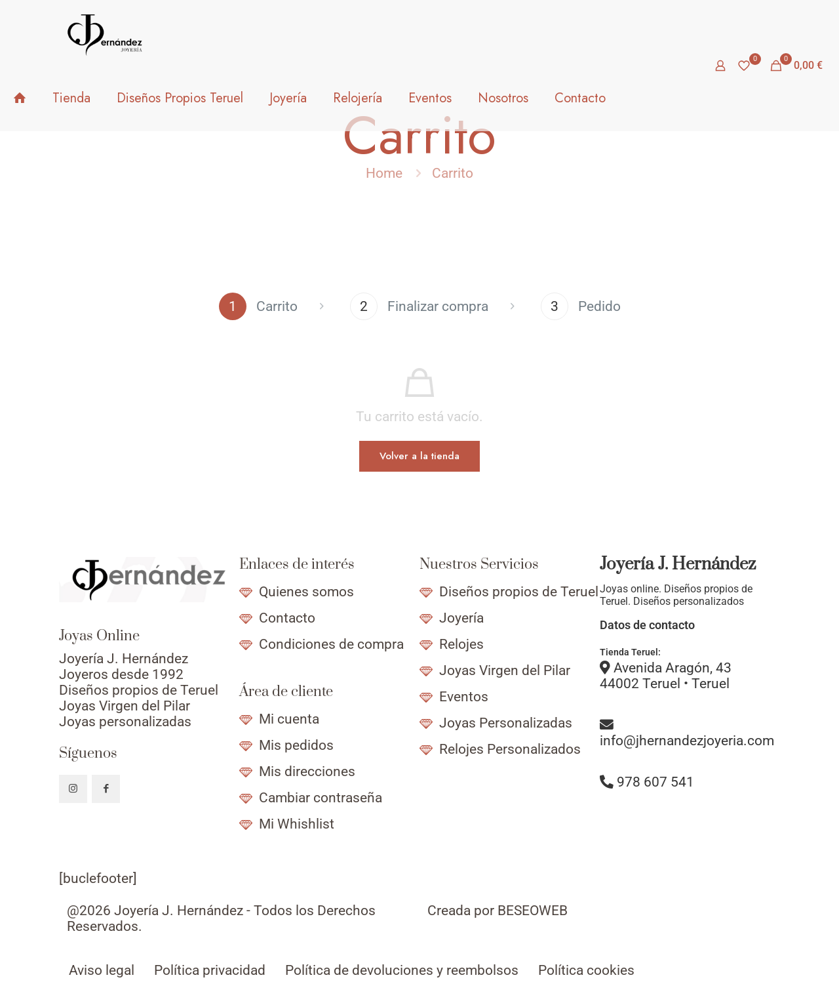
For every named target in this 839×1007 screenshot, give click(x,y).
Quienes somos (306, 592)
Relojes (461, 644)
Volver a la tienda (419, 456)
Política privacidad (209, 970)
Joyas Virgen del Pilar (504, 670)
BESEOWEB (533, 910)
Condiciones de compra (331, 644)
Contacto (287, 618)
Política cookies (586, 970)
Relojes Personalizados (510, 749)
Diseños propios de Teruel (518, 592)
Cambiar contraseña (320, 798)
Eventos (463, 697)
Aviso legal (101, 970)
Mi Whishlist (296, 824)
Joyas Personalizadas (505, 723)
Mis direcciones (307, 771)
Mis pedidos (296, 745)
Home (384, 173)
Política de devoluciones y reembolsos (401, 970)
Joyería (461, 618)
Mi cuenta (289, 719)
